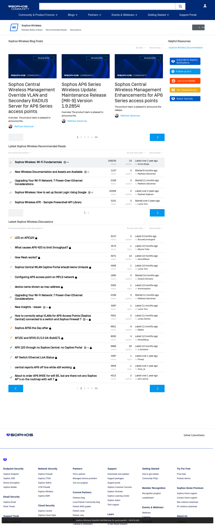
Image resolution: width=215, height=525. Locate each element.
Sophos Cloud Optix (47, 515)
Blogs (71, 14)
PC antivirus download (187, 506)
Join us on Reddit (183, 81)
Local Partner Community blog (86, 502)
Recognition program (151, 493)
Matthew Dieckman (24, 126)
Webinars (146, 513)
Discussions (75, 30)
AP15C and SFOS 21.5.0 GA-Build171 (37, 338)
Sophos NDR (44, 496)
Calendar (146, 517)
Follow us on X (181, 71)
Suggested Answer (10, 237)
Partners (93, 14)
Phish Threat (9, 506)
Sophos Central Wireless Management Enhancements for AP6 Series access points (139, 92)
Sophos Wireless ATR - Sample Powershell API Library (48, 202)
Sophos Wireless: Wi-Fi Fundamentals (38, 162)
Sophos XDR (9, 478)
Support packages (116, 478)
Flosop (141, 359)
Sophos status (114, 500)
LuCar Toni (143, 204)
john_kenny (143, 379)
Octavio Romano (145, 279)
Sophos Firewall (45, 474)
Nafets (141, 329)
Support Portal (187, 14)
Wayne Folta (143, 249)
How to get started (150, 474)
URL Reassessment (184, 90)
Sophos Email (9, 502)
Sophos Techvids (115, 491)
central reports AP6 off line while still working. (43, 367)
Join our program (80, 483)
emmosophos (144, 288)
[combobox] (107, 6)
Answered (10, 317)
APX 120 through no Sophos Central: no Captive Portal (48, 347)
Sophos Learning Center (118, 496)
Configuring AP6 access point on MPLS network (44, 277)
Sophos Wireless (45, 491)
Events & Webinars (123, 14)
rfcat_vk (141, 369)
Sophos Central (45, 511)
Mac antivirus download (187, 502)
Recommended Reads (56, 30)
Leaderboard (148, 498)
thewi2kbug (143, 339)
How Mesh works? (26, 257)
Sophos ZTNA (44, 478)
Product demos (183, 478)
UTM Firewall (44, 487)
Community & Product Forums (36, 14)
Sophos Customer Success (120, 487)
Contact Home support (187, 498)
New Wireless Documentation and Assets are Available (48, 172)
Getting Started (157, 14)
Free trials (181, 474)
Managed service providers (85, 478)
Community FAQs (150, 478)
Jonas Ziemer (144, 319)
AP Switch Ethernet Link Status (34, 357)
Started (146, 170)
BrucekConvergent (146, 239)
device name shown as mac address (37, 287)
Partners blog (79, 498)
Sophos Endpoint (11, 474)
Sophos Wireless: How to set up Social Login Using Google (50, 192)
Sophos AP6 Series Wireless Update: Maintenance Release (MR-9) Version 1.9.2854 (84, 95)
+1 (87, 319)
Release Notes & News (32, 30)
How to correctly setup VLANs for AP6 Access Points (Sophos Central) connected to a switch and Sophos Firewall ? (53, 317)
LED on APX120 (24, 238)
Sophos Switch (44, 483)
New (199, 27)
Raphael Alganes (146, 194)
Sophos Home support (187, 493)
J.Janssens (143, 349)
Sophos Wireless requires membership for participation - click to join (107, 520)
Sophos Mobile (10, 487)
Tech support (113, 504)
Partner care (78, 515)
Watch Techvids (182, 98)
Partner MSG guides (82, 506)
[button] (180, 6)
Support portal (114, 483)
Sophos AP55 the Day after (31, 328)
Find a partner (79, 474)
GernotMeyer (143, 259)
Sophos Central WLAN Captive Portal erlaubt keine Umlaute (51, 267)
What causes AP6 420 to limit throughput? (41, 247)
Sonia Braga (143, 164)
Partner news (79, 511)
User (205, 5)
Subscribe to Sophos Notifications (184, 61)
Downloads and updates (118, 474)
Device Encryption (11, 483)
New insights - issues (28, 307)
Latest (146, 160)
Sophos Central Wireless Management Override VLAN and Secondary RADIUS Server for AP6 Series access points (31, 97)
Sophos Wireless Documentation (186, 47)
